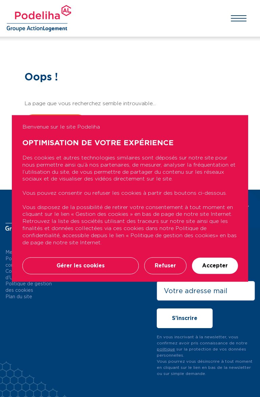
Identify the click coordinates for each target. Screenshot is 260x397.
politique (166, 349)
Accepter (215, 266)
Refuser (165, 266)
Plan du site (18, 296)
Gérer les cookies (81, 266)
